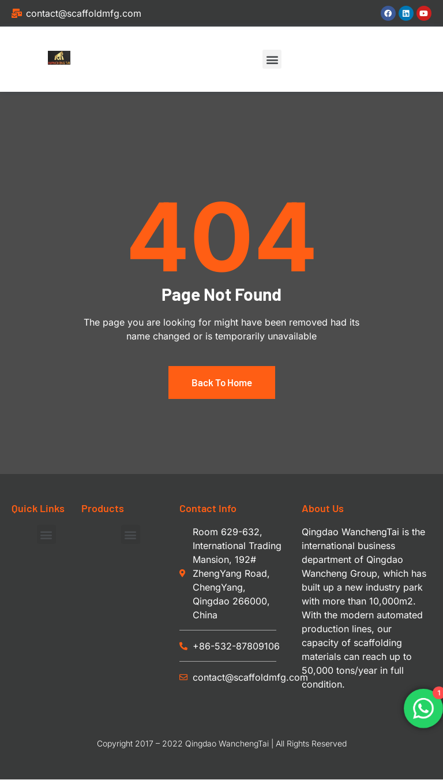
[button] (271, 59)
